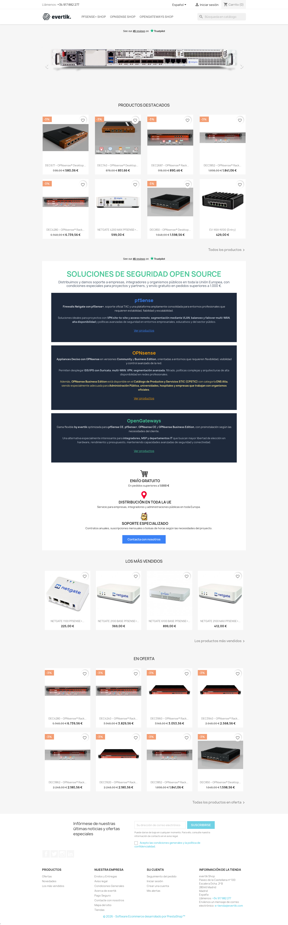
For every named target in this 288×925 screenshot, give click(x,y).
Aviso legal (100, 881)
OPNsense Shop (122, 17)
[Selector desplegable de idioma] (180, 5)
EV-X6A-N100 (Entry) (222, 229)
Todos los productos (227, 250)
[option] (144, 64)
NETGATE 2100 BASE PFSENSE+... (118, 621)
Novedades (49, 881)
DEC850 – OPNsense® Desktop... (170, 229)
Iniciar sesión (155, 881)
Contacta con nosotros (144, 539)
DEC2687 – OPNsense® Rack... (170, 165)
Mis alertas (153, 890)
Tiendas (99, 910)
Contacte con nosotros (109, 900)
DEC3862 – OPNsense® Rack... (68, 782)
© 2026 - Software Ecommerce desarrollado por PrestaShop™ (144, 916)
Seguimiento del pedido (162, 876)
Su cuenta (155, 870)
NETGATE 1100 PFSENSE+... (67, 621)
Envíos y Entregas (105, 876)
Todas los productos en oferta (219, 802)
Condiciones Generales (109, 886)
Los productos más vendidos (220, 641)
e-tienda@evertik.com (229, 905)
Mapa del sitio (102, 905)
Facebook (46, 854)
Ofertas (47, 876)
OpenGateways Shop (156, 17)
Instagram (62, 854)
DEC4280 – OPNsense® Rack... (65, 229)
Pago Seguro (102, 895)
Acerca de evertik (105, 890)
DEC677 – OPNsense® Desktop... (65, 165)
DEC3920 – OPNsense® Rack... (119, 782)
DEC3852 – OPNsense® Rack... (222, 165)
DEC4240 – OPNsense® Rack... (118, 718)
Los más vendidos (53, 886)
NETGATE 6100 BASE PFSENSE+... (169, 621)
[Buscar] (221, 16)
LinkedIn (70, 854)
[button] (57, 64)
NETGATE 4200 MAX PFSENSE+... (118, 229)
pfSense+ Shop (94, 17)
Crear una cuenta (158, 886)
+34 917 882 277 (68, 5)
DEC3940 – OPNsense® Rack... (220, 718)
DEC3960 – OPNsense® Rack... (169, 718)
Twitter (54, 854)
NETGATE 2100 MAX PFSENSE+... (220, 621)
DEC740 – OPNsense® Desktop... (117, 165)
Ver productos (144, 330)
